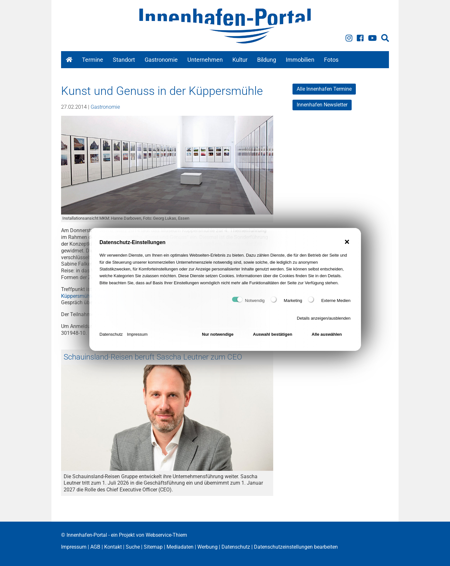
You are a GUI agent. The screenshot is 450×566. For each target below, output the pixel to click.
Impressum (137, 339)
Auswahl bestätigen (272, 339)
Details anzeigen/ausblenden (324, 323)
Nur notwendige (217, 339)
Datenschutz (111, 339)
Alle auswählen (327, 339)
